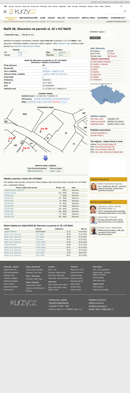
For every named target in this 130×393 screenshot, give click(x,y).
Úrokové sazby (31, 270)
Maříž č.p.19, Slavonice (12, 255)
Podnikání (74, 267)
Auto (94, 270)
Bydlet (122, 2)
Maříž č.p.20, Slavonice (12, 247)
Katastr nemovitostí (100, 59)
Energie (75, 6)
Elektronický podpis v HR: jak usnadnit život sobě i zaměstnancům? (111, 232)
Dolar (40, 272)
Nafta (64, 287)
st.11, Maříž (40, 234)
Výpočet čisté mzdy (10, 270)
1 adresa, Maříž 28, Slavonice (55, 74)
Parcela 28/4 (8, 203)
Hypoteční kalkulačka (11, 287)
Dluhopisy (51, 272)
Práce (96, 6)
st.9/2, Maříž (40, 253)
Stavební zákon (76, 287)
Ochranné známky (120, 18)
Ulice (101, 152)
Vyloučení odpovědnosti (58, 303)
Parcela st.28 (9, 217)
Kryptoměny (52, 278)
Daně (42, 18)
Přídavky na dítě (9, 275)
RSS (98, 309)
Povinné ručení (9, 290)
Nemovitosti (13, 21)
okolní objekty (34, 46)
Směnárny (29, 272)
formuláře (78, 290)
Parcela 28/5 (8, 206)
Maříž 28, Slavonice (35, 171)
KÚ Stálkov (94, 77)
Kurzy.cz (6, 21)
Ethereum (66, 278)
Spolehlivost (106, 270)
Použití (91, 309)
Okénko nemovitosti (100, 179)
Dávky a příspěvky (32, 282)
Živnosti (105, 144)
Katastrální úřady (76, 275)
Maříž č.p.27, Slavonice (12, 237)
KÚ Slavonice (95, 75)
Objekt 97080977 (10, 232)
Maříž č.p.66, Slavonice (12, 239)
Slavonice (62, 52)
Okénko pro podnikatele (101, 202)
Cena (99, 270)
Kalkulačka (83, 6)
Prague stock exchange (100, 290)
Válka (102, 6)
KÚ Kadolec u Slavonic (99, 64)
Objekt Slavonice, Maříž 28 (14, 190)
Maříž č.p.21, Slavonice (12, 234)
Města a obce (88, 18)
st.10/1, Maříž (40, 247)
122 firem (111, 54)
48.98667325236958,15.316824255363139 (52, 99)
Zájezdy (104, 2)
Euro (35, 272)
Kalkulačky (74, 18)
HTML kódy (106, 309)
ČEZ (54, 270)
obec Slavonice (97, 48)
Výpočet (16, 267)
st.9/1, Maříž (40, 255)
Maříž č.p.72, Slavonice (12, 253)
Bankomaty (36, 267)
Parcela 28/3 (8, 201)
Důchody (29, 291)
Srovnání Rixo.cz (97, 135)
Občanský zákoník (77, 281)
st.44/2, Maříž (40, 242)
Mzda (36, 279)
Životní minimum (9, 284)
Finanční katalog (98, 278)
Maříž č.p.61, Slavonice (12, 242)
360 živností (112, 56)
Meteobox (116, 2)
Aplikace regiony (98, 116)
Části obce (108, 152)
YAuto (110, 2)
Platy (40, 279)
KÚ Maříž (94, 69)
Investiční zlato (57, 284)
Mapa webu (101, 280)
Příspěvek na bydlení (11, 278)
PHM (54, 287)
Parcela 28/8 (8, 214)
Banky (28, 267)
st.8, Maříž (39, 239)
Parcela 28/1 (8, 195)
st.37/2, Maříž (40, 250)
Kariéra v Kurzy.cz (96, 303)
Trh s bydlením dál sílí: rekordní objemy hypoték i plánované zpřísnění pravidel (112, 188)
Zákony (90, 6)
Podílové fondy (60, 272)
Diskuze (107, 6)
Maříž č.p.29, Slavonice (12, 250)
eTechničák (102, 275)
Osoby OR (112, 144)
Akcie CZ (18, 6)
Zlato (50, 6)
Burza (50, 270)
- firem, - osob (55, 171)
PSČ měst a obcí (96, 119)
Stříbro (65, 284)
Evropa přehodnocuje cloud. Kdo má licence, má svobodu (111, 221)
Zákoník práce (75, 284)
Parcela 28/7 (8, 211)
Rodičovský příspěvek (11, 281)
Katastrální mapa (12, 35)
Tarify (69, 6)
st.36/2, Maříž (40, 245)
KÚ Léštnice (95, 67)
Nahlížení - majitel (50, 71)
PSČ (81, 270)
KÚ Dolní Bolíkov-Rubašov (100, 62)
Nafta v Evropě (53, 290)
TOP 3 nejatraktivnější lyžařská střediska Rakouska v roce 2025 (112, 212)
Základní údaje (64, 43)
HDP (58, 275)
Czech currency (98, 287)
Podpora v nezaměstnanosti (35, 288)
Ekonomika (103, 18)
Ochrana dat (54, 300)
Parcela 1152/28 (10, 193)
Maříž (20, 52)
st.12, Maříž (40, 237)
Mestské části (118, 152)
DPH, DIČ (61, 18)
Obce (97, 152)
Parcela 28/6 (8, 209)
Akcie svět (26, 6)
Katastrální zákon (97, 124)
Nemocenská (30, 285)
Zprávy (11, 6)
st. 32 (20, 55)
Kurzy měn (35, 6)
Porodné (38, 285)
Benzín (59, 287)
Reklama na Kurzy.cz (97, 300)
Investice (51, 267)
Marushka (47, 102)
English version (98, 284)
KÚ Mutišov (94, 72)
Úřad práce (29, 279)
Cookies (63, 300)
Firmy (99, 144)
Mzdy (62, 275)
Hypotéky (62, 6)
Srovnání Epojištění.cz (99, 133)
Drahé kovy (52, 282)
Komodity (43, 6)
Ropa (50, 287)
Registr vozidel (98, 272)
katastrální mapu (20, 46)
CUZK (61, 71)
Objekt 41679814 (10, 245)
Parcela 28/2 (8, 198)
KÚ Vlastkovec (96, 80)
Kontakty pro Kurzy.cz (98, 306)
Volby (94, 280)
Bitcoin (55, 6)
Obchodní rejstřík (96, 2)
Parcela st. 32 (27, 35)
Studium (127, 2)
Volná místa (35, 276)
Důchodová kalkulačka (11, 272)
